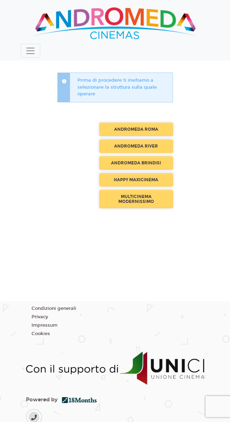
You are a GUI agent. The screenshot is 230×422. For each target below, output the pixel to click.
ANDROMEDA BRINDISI (136, 163)
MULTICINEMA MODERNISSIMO (136, 199)
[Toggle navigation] (30, 51)
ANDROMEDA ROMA (136, 129)
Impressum (44, 325)
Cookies (41, 333)
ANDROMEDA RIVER (136, 146)
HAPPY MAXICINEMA (136, 179)
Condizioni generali (54, 308)
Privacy (40, 317)
